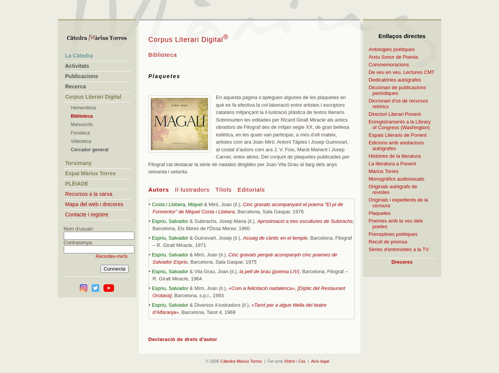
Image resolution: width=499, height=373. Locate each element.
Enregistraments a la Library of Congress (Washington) (400, 124)
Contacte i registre (87, 214)
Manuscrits (82, 124)
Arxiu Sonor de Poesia (393, 57)
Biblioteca (82, 116)
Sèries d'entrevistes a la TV (399, 249)
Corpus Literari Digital (189, 39)
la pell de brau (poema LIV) (269, 271)
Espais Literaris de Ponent (398, 135)
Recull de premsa (388, 242)
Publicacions (81, 76)
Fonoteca (80, 133)
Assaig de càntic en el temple (275, 238)
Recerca (75, 86)
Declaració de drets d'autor (183, 339)
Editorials (251, 189)
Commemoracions (389, 64)
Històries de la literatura (395, 156)
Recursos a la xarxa (89, 194)
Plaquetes (380, 213)
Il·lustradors (192, 189)
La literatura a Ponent (392, 163)
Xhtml (289, 361)
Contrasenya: (78, 242)
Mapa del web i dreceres (94, 204)
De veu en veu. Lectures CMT (402, 72)
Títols (223, 189)
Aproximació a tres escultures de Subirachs (305, 221)
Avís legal (320, 361)
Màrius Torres (384, 171)
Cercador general (90, 149)
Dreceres (402, 262)
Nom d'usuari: (79, 229)
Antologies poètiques (392, 49)
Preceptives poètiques (393, 234)
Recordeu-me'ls (112, 256)
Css (301, 361)
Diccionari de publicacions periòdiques (397, 90)
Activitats (77, 66)
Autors (159, 189)
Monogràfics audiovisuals (397, 179)
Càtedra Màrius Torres (241, 361)
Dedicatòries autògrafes (395, 80)
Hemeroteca (83, 107)
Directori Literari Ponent (395, 114)
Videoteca (81, 141)
